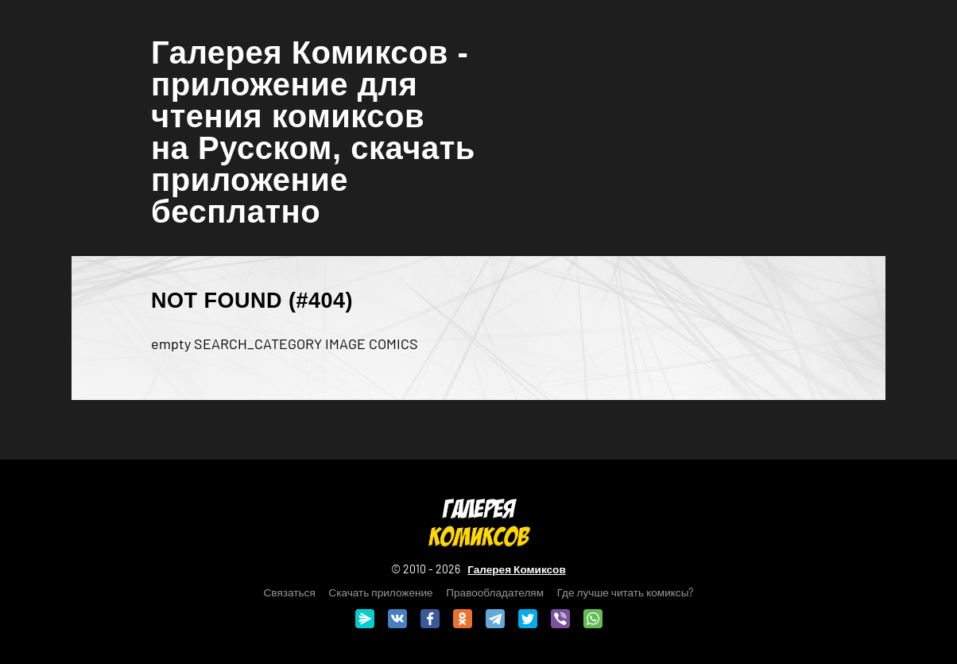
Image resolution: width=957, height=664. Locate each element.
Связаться (290, 592)
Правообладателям (495, 592)
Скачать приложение (380, 592)
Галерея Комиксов (516, 569)
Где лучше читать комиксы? (625, 592)
